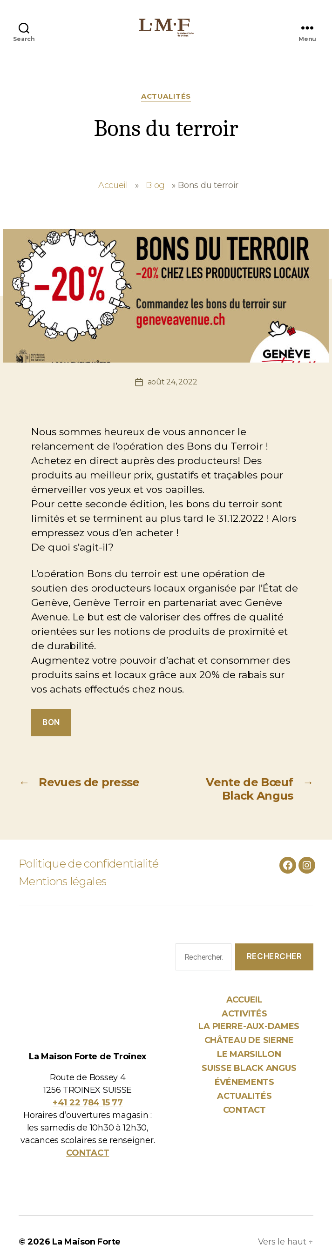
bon (51, 722)
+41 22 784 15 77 (88, 1102)
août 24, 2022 (172, 381)
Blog (155, 185)
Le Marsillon (249, 1054)
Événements (244, 1082)
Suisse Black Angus (249, 1068)
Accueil (113, 185)
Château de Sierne (249, 1040)
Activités (244, 1014)
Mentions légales (62, 881)
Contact (244, 1110)
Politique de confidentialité (88, 863)
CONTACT (87, 1153)
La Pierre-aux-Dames (248, 1026)
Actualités (166, 96)
